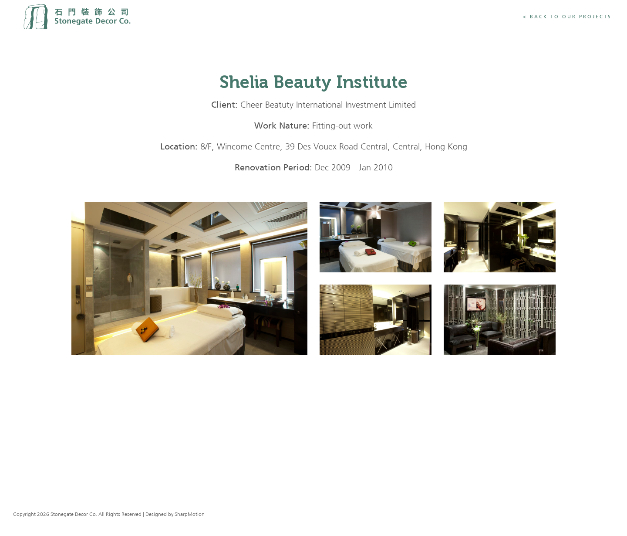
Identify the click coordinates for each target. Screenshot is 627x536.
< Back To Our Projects (567, 17)
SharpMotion (190, 514)
